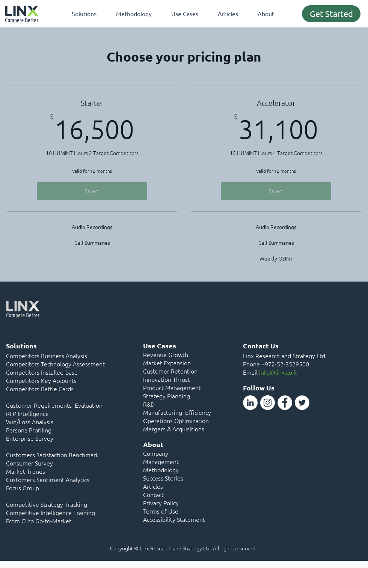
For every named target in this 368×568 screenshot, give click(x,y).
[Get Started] (331, 13)
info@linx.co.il (278, 372)
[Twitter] (302, 402)
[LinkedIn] (250, 402)
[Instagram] (267, 402)
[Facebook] (285, 402)
